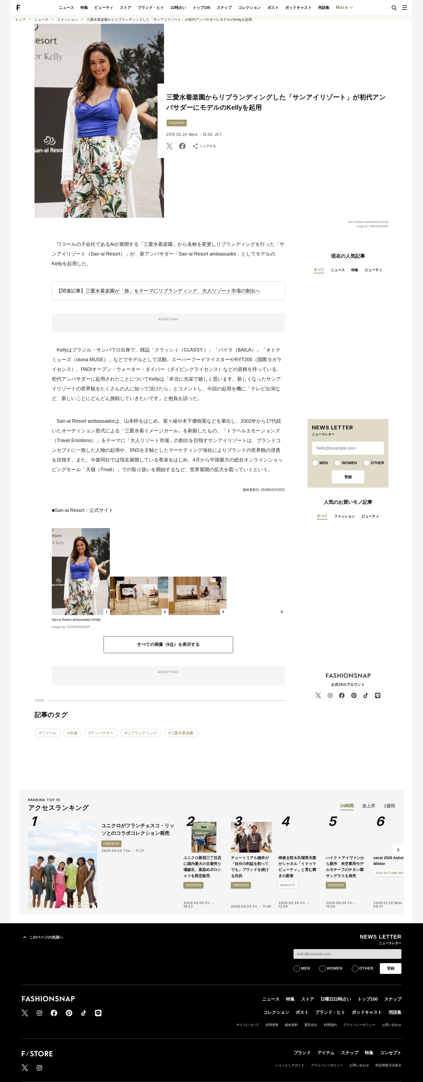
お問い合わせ (391, 1025)
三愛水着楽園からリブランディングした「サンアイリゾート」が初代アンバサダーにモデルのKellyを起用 (169, 19)
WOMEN (349, 463)
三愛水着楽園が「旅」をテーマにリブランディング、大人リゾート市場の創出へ (173, 291)
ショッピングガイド (289, 1065)
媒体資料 (291, 1025)
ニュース (79, 7)
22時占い (191, 7)
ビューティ (116, 7)
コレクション (262, 7)
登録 (348, 477)
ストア (138, 7)
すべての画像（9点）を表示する (168, 644)
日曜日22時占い (335, 999)
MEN (323, 463)
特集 (97, 7)
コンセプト (390, 1052)
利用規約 (330, 1025)
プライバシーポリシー (359, 1025)
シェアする (204, 146)
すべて (319, 270)
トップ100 (214, 7)
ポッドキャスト (311, 7)
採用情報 (271, 1025)
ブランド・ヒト (163, 7)
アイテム (326, 1052)
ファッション (67, 19)
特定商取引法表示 (388, 1065)
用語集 (336, 7)
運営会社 (310, 1025)
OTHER (377, 463)
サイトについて (247, 1025)
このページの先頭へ (42, 937)
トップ (20, 19)
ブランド (302, 1052)
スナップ (236, 7)
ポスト (285, 7)
